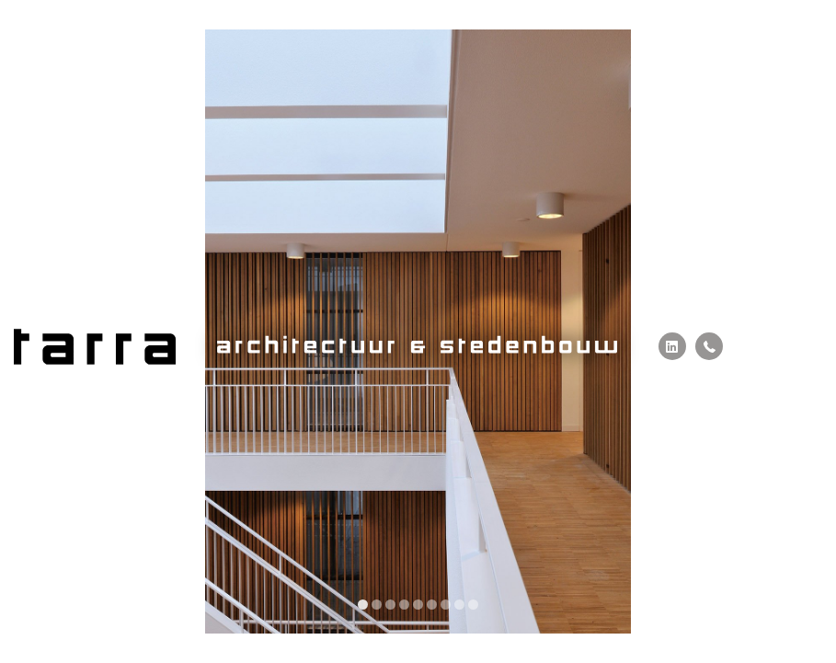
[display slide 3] (390, 604)
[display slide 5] (418, 604)
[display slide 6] (432, 604)
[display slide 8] (459, 604)
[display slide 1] (363, 604)
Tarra (95, 346)
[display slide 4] (404, 604)
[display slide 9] (473, 604)
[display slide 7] (446, 604)
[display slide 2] (377, 604)
